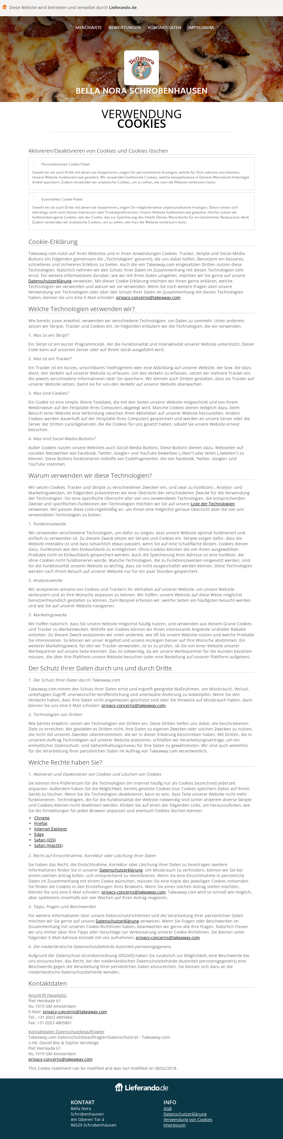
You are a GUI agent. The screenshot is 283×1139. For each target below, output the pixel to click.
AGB (168, 1108)
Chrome (42, 818)
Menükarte (88, 27)
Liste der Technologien (213, 503)
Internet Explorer (50, 829)
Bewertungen (125, 27)
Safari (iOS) (45, 840)
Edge (39, 834)
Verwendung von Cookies (188, 1119)
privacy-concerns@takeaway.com (148, 297)
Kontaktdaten (164, 27)
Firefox (40, 823)
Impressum (201, 27)
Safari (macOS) (48, 845)
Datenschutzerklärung (50, 281)
